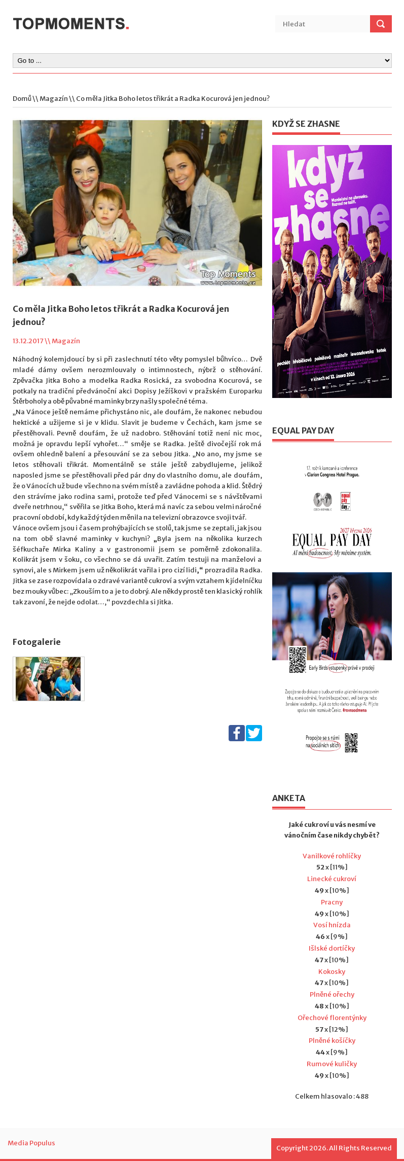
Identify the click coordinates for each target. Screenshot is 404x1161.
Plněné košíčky (332, 1040)
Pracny (332, 902)
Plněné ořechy (332, 994)
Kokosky (331, 971)
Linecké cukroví (331, 879)
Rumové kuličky (332, 1064)
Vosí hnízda (332, 925)
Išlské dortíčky (332, 948)
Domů (22, 98)
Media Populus (31, 1143)
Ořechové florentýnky (332, 1017)
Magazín (54, 98)
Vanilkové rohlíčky (332, 856)
